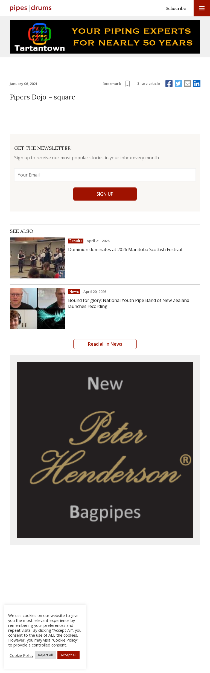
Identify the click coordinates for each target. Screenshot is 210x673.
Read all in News (105, 344)
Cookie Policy (21, 655)
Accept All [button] (68, 655)
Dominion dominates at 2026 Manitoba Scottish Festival (125, 249)
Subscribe (176, 8)
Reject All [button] (45, 655)
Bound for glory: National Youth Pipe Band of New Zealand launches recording (128, 303)
